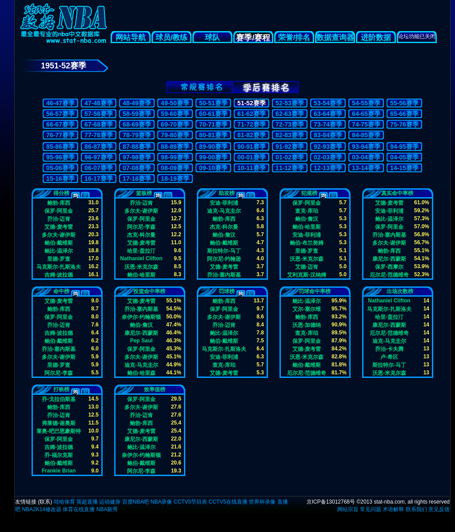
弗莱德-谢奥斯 (59, 423)
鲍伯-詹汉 (223, 235)
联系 (45, 502)
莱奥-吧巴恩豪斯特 (58, 431)
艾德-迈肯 (306, 267)
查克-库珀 (306, 211)
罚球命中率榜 (315, 291)
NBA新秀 (107, 509)
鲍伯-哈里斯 (141, 275)
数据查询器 (335, 37)
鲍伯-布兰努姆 (306, 243)
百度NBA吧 (135, 502)
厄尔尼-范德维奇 (389, 275)
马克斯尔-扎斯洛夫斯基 (58, 267)
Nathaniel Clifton (141, 258)
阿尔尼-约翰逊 (224, 259)
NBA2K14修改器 (41, 509)
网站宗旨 (348, 509)
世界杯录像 (262, 502)
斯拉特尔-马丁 (224, 251)
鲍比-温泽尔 (58, 251)
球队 (212, 37)
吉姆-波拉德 (58, 275)
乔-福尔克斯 (58, 455)
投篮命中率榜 (149, 291)
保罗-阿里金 (58, 211)
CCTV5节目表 (190, 502)
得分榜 (61, 193)
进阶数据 (376, 37)
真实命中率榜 (397, 193)
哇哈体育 (64, 502)
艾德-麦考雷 (58, 227)
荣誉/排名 (294, 37)
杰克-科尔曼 (141, 235)
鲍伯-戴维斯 (58, 243)
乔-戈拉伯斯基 (59, 399)
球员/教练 (172, 37)
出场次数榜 (400, 291)
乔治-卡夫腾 (389, 349)
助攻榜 (227, 193)
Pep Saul (141, 340)
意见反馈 (439, 509)
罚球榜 (227, 291)
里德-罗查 (58, 259)
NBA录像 (161, 502)
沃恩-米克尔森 (141, 267)
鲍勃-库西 (58, 203)
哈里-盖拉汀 (141, 251)
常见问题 (370, 509)
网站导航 (131, 37)
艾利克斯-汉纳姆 (306, 275)
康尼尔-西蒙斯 (389, 259)
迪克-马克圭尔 (224, 211)
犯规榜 (309, 193)
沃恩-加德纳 (306, 325)
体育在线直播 (79, 509)
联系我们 (416, 509)
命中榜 (61, 291)
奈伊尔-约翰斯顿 (141, 317)
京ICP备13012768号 (331, 502)
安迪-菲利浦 (224, 203)
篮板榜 (144, 193)
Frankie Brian (59, 471)
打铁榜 (61, 389)
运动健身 (109, 502)
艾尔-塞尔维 (306, 309)
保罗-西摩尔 (389, 267)
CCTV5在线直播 (227, 502)
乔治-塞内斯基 (224, 275)
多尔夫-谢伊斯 (59, 235)
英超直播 (87, 502)
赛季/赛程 (253, 37)
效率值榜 (154, 389)
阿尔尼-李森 (141, 227)
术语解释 (393, 509)
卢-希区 (389, 357)
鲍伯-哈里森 (141, 373)
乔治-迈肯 (58, 219)
